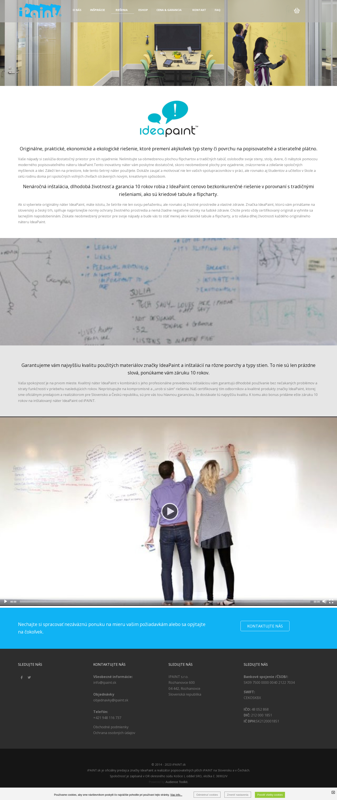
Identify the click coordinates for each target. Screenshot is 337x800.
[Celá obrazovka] (331, 601)
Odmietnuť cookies (207, 794)
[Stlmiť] (324, 601)
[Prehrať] (168, 511)
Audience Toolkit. (176, 782)
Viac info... (176, 794)
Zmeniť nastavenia (237, 794)
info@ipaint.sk (104, 682)
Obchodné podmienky (111, 727)
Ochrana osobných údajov (114, 732)
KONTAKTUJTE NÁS (265, 626)
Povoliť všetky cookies (270, 794)
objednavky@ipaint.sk (110, 700)
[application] (168, 511)
